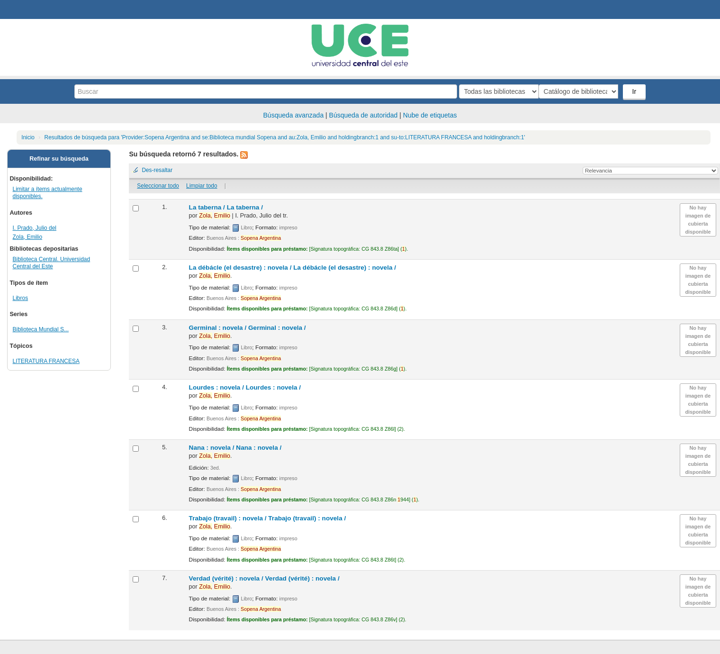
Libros (20, 298)
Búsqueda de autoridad (363, 115)
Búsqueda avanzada (293, 115)
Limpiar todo (201, 185)
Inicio (28, 137)
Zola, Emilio (28, 237)
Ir (635, 91)
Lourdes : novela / (245, 387)
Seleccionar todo (158, 185)
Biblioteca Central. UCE (33, 9)
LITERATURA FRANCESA (46, 361)
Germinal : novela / (247, 327)
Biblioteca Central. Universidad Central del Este (51, 263)
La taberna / (226, 207)
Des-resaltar (157, 170)
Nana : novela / (235, 447)
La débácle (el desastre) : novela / (292, 267)
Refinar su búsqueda (59, 158)
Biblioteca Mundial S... (41, 329)
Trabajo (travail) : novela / (267, 518)
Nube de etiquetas (430, 115)
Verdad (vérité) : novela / (264, 578)
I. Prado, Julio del (34, 228)
